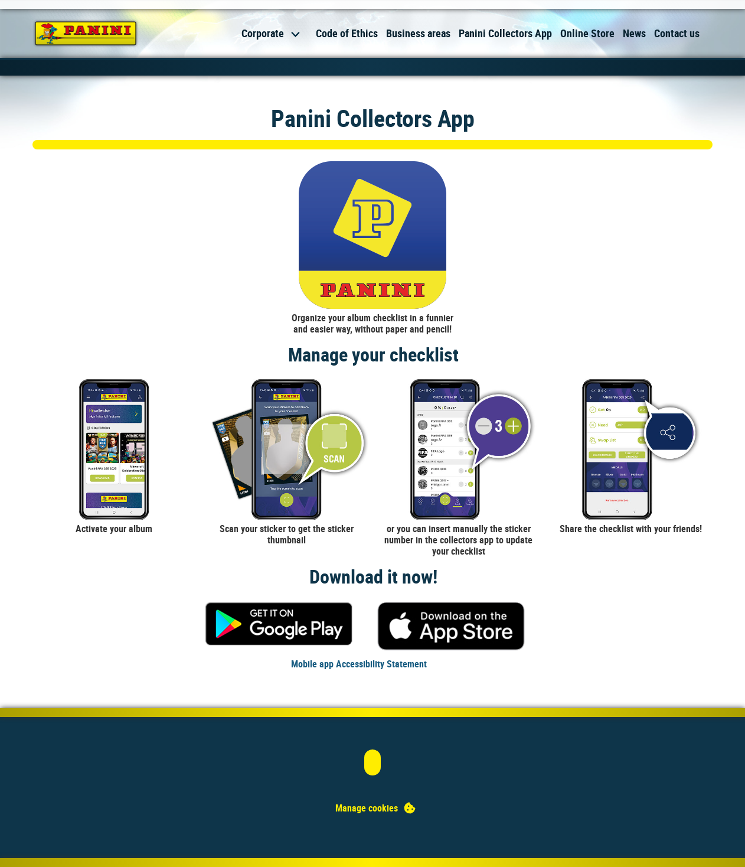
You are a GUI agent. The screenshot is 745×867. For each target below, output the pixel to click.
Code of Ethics (347, 33)
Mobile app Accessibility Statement (359, 663)
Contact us (677, 33)
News (634, 33)
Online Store (587, 33)
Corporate (262, 33)
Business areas (418, 33)
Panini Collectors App (505, 33)
